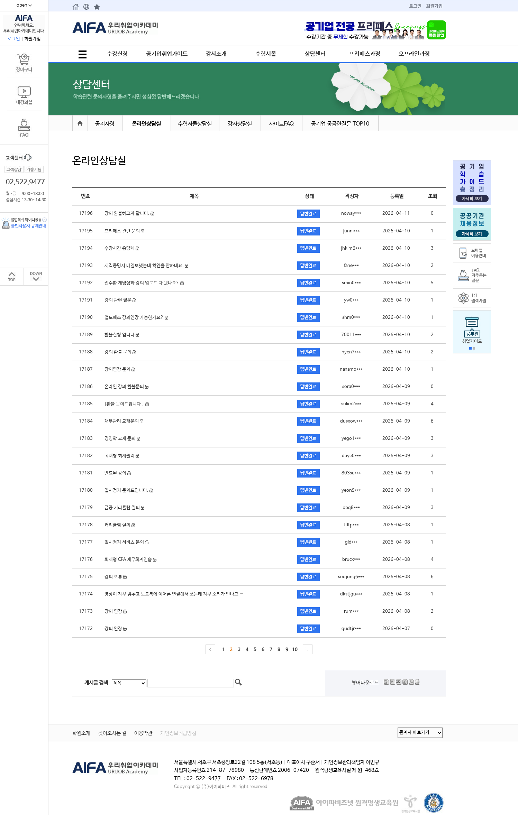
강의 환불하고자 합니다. (129, 213)
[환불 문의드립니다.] (126, 404)
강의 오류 (115, 577)
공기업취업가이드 (167, 53)
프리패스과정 (364, 53)
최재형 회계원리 (121, 456)
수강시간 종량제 (121, 248)
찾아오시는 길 (112, 733)
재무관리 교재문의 (123, 421)
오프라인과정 (414, 53)
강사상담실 (240, 124)
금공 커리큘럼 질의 (124, 507)
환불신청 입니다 (121, 334)
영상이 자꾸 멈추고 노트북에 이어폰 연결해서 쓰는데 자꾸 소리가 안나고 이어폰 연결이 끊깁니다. (196, 594)
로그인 (415, 6)
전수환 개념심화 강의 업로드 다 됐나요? (144, 283)
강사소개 (216, 53)
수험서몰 (265, 53)
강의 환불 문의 (120, 352)
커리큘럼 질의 (119, 525)
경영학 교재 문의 (122, 438)
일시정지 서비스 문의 (126, 542)
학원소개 (81, 733)
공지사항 (105, 124)
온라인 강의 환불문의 (126, 386)
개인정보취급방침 (178, 733)
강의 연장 (115, 611)
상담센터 (315, 53)
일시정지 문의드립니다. (128, 490)
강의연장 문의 (119, 369)
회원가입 (434, 6)
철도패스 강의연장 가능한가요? (136, 317)
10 (295, 649)
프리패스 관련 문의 (124, 231)
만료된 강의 (117, 473)
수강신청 (117, 53)
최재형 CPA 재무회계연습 (130, 559)
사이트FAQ (281, 124)
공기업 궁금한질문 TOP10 (340, 124)
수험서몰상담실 (195, 124)
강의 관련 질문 (120, 300)
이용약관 (143, 733)
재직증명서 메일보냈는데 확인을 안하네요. (146, 265)
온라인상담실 (146, 124)
